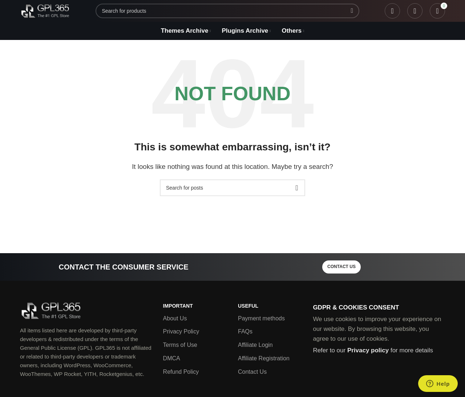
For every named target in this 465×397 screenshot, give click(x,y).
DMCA (171, 358)
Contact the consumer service (123, 267)
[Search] (227, 11)
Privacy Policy (181, 331)
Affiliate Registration (264, 358)
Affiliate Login (255, 345)
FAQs (245, 331)
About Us (175, 318)
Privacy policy (368, 350)
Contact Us (252, 372)
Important (178, 306)
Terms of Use (180, 345)
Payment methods (261, 318)
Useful (248, 306)
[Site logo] (45, 10)
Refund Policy (181, 372)
